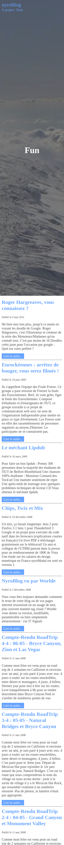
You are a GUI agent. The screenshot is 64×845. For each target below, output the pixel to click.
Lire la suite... (12, 356)
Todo (19, 10)
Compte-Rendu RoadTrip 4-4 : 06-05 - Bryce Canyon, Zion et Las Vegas (31, 643)
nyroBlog (11, 4)
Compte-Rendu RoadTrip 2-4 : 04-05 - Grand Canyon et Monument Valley (32, 817)
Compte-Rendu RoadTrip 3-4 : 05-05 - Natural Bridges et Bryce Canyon (30, 720)
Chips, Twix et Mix (22, 508)
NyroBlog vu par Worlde (29, 581)
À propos (8, 10)
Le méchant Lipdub (23, 447)
